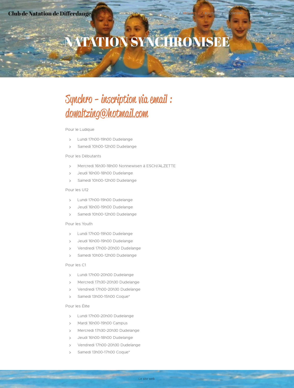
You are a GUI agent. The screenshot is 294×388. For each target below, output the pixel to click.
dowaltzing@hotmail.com (106, 113)
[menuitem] (128, 13)
